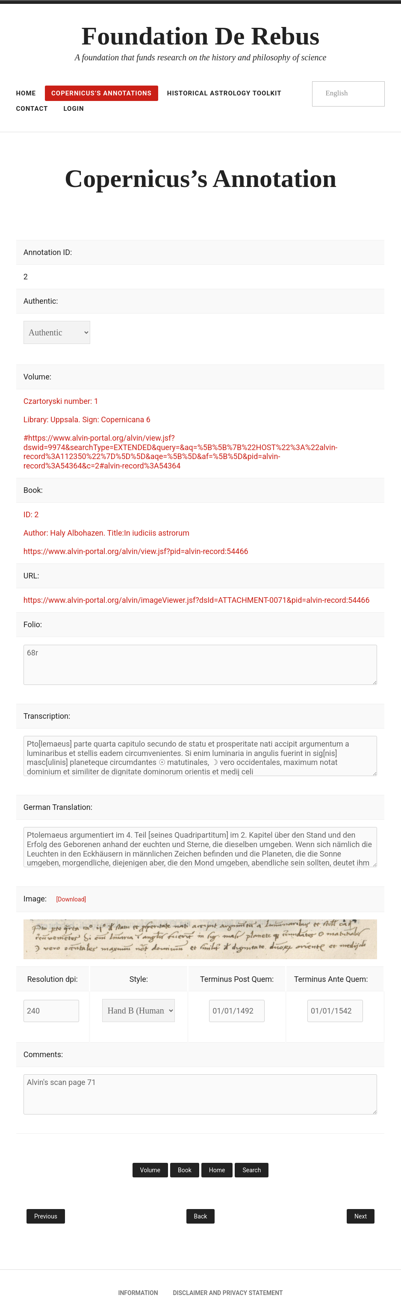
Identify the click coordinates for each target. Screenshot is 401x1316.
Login (73, 109)
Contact (32, 109)
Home (217, 1170)
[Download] (71, 899)
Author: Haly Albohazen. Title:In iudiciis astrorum (106, 532)
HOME (26, 93)
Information (138, 1292)
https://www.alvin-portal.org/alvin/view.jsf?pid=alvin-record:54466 (136, 551)
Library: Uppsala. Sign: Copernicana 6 (87, 419)
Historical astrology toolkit (224, 93)
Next (360, 1216)
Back (200, 1216)
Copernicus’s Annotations (101, 93)
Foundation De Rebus (201, 36)
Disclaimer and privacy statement (228, 1292)
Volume (150, 1170)
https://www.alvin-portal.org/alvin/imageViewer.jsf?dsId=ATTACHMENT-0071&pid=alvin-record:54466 (197, 600)
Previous (45, 1216)
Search (251, 1170)
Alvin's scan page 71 (200, 1094)
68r (200, 665)
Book (185, 1170)
